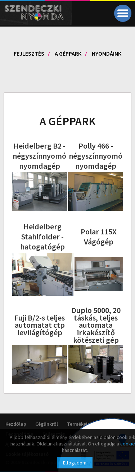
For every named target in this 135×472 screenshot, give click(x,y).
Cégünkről (46, 424)
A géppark (68, 53)
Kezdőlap (15, 424)
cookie (127, 443)
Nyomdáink (106, 53)
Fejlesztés (29, 53)
